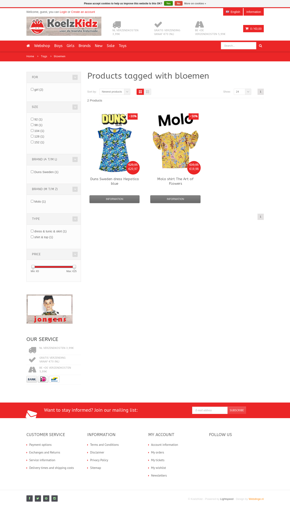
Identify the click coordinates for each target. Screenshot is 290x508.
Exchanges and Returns (44, 452)
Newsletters (159, 475)
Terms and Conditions (104, 445)
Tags (44, 56)
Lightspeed (227, 499)
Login (63, 12)
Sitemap (95, 468)
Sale (111, 45)
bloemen (59, 56)
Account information (164, 445)
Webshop (42, 45)
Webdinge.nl (256, 499)
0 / (253, 28)
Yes (168, 3)
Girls (70, 45)
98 (38, 125)
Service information (42, 460)
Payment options (40, 445)
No (178, 3)
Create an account (83, 12)
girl (38, 89)
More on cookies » (195, 3)
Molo (40, 201)
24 (237, 91)
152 (39, 142)
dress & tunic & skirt (50, 231)
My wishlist (158, 468)
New (99, 45)
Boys (58, 45)
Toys (122, 45)
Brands (84, 45)
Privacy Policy (99, 460)
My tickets (157, 460)
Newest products (112, 91)
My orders (157, 452)
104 (39, 131)
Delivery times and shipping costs (51, 468)
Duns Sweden (46, 172)
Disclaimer (97, 452)
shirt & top (43, 237)
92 (38, 119)
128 (39, 136)
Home (30, 56)
